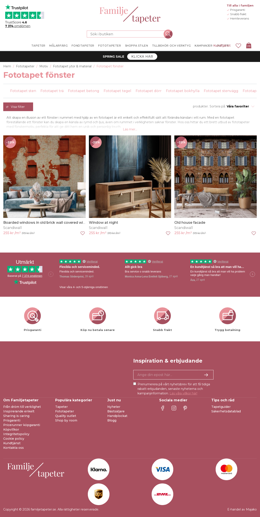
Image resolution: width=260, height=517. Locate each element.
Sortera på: (218, 106)
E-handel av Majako (242, 509)
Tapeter (61, 407)
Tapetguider (221, 407)
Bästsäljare (116, 411)
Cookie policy (13, 439)
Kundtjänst (222, 45)
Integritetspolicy (16, 434)
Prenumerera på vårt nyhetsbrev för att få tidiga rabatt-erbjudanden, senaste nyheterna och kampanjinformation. (174, 388)
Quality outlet (65, 416)
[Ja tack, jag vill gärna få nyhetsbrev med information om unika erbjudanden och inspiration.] (173, 374)
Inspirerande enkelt (18, 411)
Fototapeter (64, 411)
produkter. (201, 106)
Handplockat (117, 416)
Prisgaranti (11, 420)
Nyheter (113, 407)
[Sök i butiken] (127, 34)
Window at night (103, 222)
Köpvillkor (11, 429)
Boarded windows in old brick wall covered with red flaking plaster (61, 222)
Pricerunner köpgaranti (21, 425)
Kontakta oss (13, 448)
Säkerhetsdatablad (226, 411)
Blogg (111, 420)
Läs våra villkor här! (183, 393)
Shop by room (66, 420)
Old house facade (189, 222)
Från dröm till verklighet (22, 407)
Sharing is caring (16, 416)
